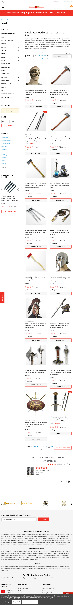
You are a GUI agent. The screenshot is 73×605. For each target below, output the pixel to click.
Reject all (16, 602)
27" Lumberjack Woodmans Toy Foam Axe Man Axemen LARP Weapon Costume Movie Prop (59, 92)
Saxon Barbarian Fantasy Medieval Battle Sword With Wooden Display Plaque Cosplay (60, 357)
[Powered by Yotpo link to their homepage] (65, 445)
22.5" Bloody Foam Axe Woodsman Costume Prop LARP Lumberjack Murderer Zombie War (36, 185)
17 (42, 59)
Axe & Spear (5, 67)
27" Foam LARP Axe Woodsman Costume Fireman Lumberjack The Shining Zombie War (60, 139)
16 (50, 56)
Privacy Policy (50, 598)
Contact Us (21, 568)
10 (47, 53)
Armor (3, 47)
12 (39, 56)
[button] (10, 117)
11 (50, 53)
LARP (3, 70)
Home (3, 20)
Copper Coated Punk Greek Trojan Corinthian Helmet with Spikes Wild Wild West (35, 325)
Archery (4, 87)
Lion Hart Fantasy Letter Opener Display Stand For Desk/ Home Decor (59, 185)
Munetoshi (4, 137)
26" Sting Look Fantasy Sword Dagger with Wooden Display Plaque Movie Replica (59, 310)
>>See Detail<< (61, 13)
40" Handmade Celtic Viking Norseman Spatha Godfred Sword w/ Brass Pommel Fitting (60, 388)
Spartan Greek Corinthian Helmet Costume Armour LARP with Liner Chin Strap (60, 279)
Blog (19, 554)
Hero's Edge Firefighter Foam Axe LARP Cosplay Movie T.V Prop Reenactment (35, 279)
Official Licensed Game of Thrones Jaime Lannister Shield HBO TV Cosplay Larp (36, 388)
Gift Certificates (23, 559)
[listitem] (45, 437)
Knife (3, 54)
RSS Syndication (23, 561)
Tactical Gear (6, 84)
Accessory (5, 74)
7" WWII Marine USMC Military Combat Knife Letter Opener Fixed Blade (9, 198)
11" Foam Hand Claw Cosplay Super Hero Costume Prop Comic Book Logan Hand (35, 232)
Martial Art (5, 64)
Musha (3, 163)
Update (10, 125)
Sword (3, 50)
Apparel (4, 77)
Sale (3, 90)
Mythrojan (4, 152)
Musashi (4, 149)
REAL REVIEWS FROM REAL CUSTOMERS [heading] (48, 423)
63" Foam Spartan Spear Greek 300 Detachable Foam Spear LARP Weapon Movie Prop (35, 139)
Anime (3, 57)
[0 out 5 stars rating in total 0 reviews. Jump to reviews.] (9, 206)
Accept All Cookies (30, 602)
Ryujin (3, 160)
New (2, 37)
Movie (8, 20)
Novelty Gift (5, 80)
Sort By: (68, 53)
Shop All (4, 44)
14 (45, 56)
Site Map (21, 566)
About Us (21, 557)
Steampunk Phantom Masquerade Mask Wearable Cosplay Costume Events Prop (35, 92)
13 (42, 56)
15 (47, 56)
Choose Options (10, 211)
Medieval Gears (6, 140)
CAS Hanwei (4, 146)
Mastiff (3, 158)
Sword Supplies (7, 97)
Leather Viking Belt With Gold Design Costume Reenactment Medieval (59, 232)
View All (3, 167)
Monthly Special (7, 40)
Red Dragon (5, 155)
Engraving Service (7, 94)
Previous (42, 53)
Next (46, 59)
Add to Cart (60, 106)
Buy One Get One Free (8, 34)
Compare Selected (63, 412)
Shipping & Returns (24, 564)
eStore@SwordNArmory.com (15, 584)
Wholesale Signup (23, 552)
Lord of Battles (6, 143)
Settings (7, 602)
